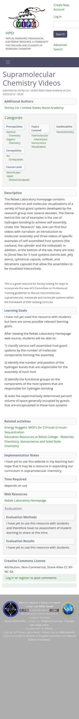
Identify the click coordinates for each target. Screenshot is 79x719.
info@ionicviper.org (51, 621)
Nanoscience (38, 143)
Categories (13, 117)
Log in (58, 17)
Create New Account (61, 7)
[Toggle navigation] (8, 62)
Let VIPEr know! (43, 606)
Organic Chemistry (13, 141)
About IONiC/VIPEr (15, 621)
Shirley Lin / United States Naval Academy (34, 108)
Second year (13, 172)
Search (60, 34)
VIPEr (10, 33)
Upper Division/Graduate (17, 177)
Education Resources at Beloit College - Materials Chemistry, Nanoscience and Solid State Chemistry (39, 441)
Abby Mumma (67, 632)
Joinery (49, 628)
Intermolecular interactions (39, 137)
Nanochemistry (65, 132)
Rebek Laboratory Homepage (25, 500)
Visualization (38, 146)
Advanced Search (60, 47)
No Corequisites (14, 157)
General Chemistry (13, 133)
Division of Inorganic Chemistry (43, 636)
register (24, 578)
